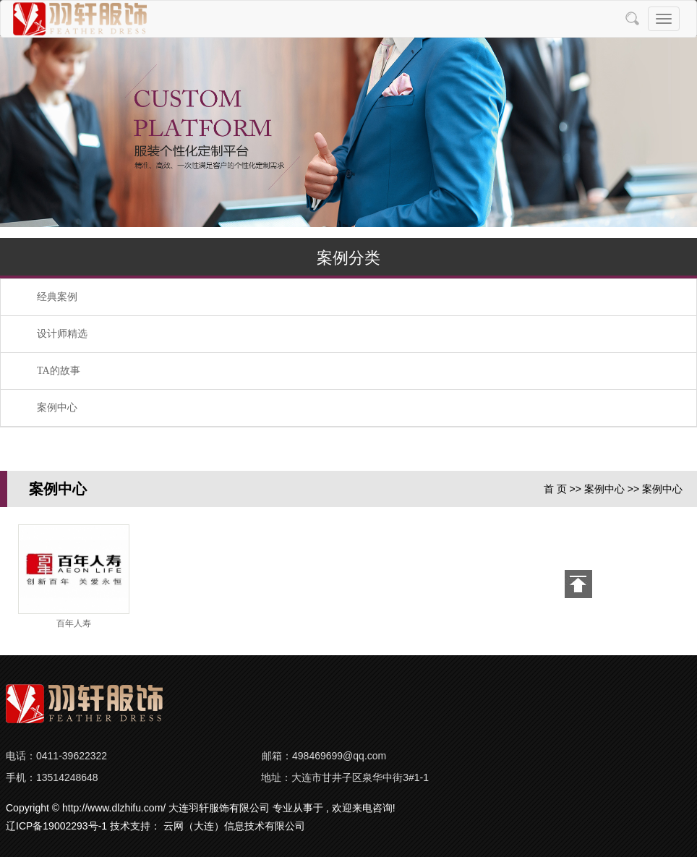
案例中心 (57, 407)
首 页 (555, 489)
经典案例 (57, 296)
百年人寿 (73, 623)
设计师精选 (62, 333)
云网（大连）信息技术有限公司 (234, 826)
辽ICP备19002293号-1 (56, 826)
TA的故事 (58, 370)
